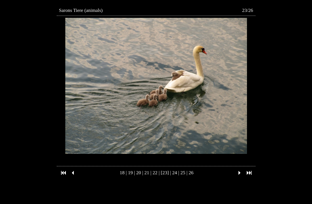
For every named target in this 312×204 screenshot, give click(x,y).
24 (174, 172)
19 (130, 172)
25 (183, 172)
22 (154, 172)
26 (191, 172)
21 (147, 172)
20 (138, 172)
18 (122, 172)
